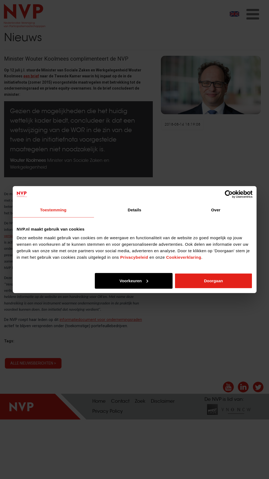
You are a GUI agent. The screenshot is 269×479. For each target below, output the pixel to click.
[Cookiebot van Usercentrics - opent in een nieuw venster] (228, 194)
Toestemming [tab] (53, 210)
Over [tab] (216, 210)
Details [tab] (134, 210)
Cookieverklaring (183, 257)
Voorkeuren (133, 280)
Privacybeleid (134, 257)
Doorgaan (213, 280)
